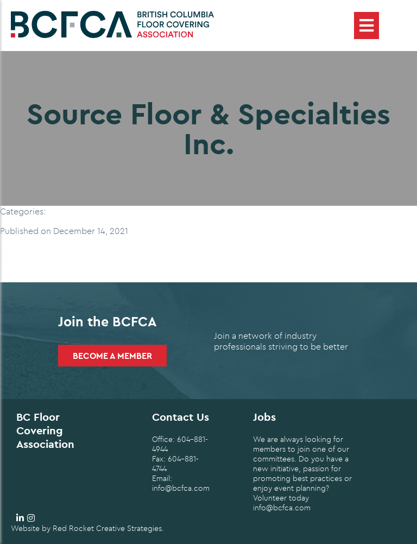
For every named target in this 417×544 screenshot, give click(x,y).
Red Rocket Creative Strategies (107, 528)
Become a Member (112, 355)
